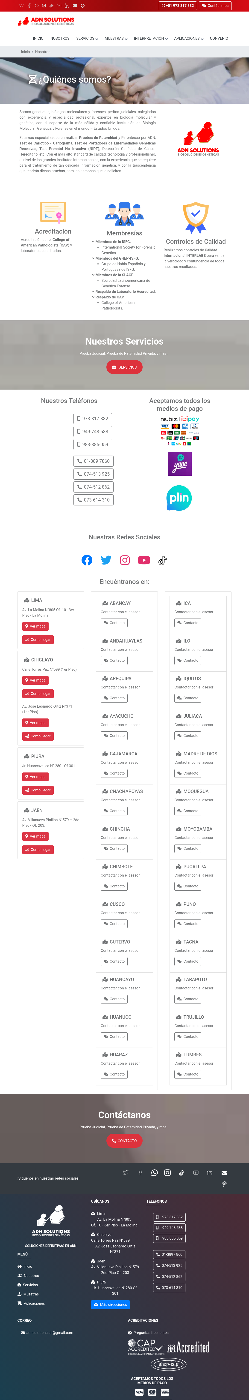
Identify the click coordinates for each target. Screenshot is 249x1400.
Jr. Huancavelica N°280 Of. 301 (115, 1291)
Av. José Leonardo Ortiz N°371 (115, 1249)
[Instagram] (43, 6)
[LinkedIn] (67, 6)
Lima (101, 1213)
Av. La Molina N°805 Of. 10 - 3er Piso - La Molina (114, 1222)
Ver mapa (35, 626)
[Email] (75, 6)
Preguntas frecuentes (151, 1333)
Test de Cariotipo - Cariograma (46, 143)
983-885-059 (92, 444)
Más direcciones (110, 1304)
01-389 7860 (93, 461)
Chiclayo (104, 1234)
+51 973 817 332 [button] (178, 5)
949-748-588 (92, 431)
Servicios (87, 38)
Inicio (38, 38)
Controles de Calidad (196, 241)
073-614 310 (93, 500)
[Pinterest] (82, 6)
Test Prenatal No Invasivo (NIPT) (69, 149)
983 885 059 (169, 1238)
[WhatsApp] (36, 6)
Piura (101, 1282)
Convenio (219, 38)
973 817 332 (169, 1217)
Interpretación (150, 38)
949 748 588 (169, 1228)
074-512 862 (93, 487)
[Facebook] (29, 6)
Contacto (114, 623)
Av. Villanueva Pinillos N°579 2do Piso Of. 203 (115, 1270)
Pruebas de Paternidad (98, 137)
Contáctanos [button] (215, 5)
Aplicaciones (188, 38)
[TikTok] (51, 6)
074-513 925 (93, 474)
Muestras (116, 38)
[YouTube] (59, 6)
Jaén (101, 1261)
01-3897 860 (169, 1254)
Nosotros (60, 38)
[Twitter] (21, 6)
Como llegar (38, 639)
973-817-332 (92, 418)
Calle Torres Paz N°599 (110, 1240)
